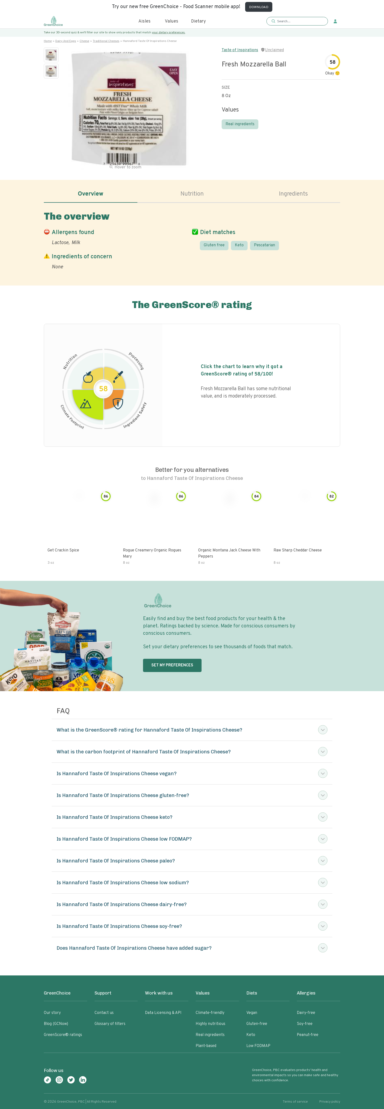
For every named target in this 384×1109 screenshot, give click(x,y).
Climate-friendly (210, 1012)
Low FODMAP (258, 1046)
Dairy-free (306, 1012)
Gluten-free (256, 1024)
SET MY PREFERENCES (172, 665)
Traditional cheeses (106, 41)
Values (171, 21)
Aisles (144, 21)
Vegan (251, 1012)
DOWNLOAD (258, 7)
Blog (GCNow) (56, 1024)
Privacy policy (329, 1102)
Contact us (104, 1012)
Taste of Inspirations (240, 50)
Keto (239, 245)
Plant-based (206, 1046)
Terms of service (295, 1102)
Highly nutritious (210, 1024)
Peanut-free (307, 1035)
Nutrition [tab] (192, 194)
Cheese (84, 41)
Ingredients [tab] (293, 194)
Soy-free (304, 1024)
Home (48, 41)
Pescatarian (264, 245)
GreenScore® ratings (63, 1035)
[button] (297, 21)
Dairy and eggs (65, 41)
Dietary (198, 21)
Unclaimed (274, 50)
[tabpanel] (192, 239)
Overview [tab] (90, 194)
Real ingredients (240, 124)
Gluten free (214, 245)
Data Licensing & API (163, 1012)
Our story (52, 1012)
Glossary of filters (110, 1024)
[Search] (299, 21)
